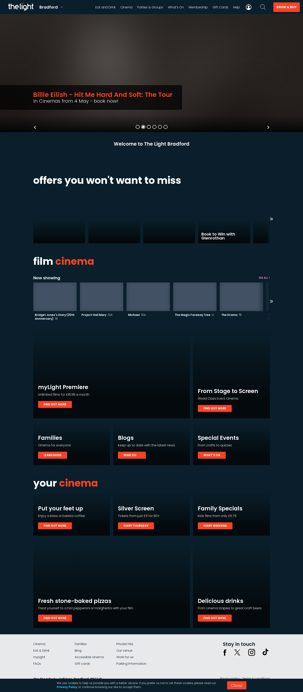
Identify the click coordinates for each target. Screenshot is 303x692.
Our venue (124, 650)
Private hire (124, 644)
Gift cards (82, 663)
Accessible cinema (89, 657)
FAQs (37, 663)
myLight (39, 657)
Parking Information (131, 663)
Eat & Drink (41, 650)
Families (81, 644)
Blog (78, 650)
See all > (264, 277)
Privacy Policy (67, 687)
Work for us (124, 657)
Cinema (39, 644)
